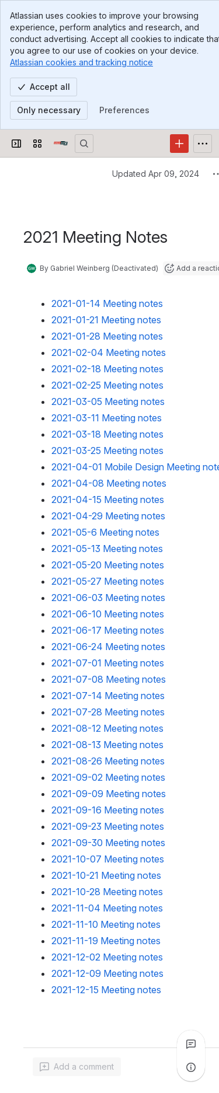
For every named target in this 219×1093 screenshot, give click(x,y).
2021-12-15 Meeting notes (106, 990)
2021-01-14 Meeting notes (107, 303)
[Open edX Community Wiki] (60, 143)
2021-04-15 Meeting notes (107, 499)
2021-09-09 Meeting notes (108, 793)
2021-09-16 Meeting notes (107, 810)
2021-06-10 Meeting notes (107, 614)
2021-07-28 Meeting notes (108, 712)
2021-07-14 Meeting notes (108, 695)
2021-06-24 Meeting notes (108, 646)
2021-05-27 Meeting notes (107, 581)
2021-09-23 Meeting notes (107, 826)
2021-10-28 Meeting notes (107, 892)
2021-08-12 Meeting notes (107, 728)
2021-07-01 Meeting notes (107, 663)
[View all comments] (191, 1044)
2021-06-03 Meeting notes (108, 597)
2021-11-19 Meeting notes (106, 941)
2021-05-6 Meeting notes (105, 532)
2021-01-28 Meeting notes (107, 336)
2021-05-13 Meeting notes (107, 548)
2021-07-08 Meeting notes (108, 679)
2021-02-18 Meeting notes (107, 369)
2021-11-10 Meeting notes (106, 924)
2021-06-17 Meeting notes (107, 630)
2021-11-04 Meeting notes (107, 908)
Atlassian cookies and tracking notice (81, 62)
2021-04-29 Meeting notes (108, 516)
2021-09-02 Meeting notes (108, 777)
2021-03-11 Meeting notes (106, 418)
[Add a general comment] (77, 1066)
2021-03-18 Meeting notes (107, 434)
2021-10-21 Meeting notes (106, 875)
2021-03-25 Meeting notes (107, 450)
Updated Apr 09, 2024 (155, 174)
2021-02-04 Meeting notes (108, 352)
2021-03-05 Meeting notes (108, 401)
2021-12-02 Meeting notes (107, 957)
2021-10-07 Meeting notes (107, 859)
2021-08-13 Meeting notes (107, 744)
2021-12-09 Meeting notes (107, 973)
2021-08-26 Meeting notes (108, 761)
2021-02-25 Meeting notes (107, 385)
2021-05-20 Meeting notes (107, 565)
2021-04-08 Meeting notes (108, 483)
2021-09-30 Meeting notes (108, 842)
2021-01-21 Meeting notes (106, 320)
